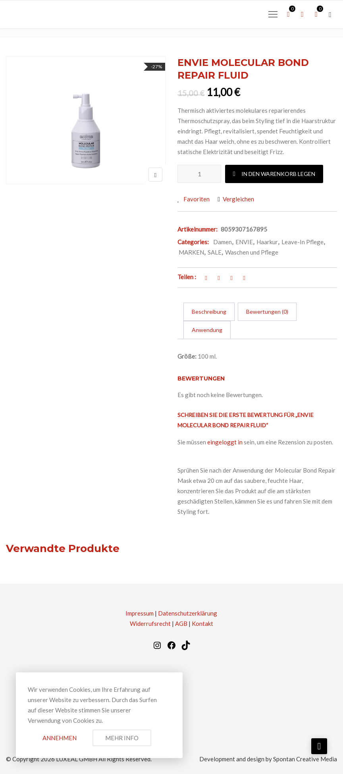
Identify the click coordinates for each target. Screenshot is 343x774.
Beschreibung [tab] (209, 311)
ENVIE (244, 241)
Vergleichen (238, 199)
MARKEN (191, 252)
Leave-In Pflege (302, 241)
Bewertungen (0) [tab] (267, 311)
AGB (181, 623)
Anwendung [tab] (207, 329)
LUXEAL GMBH (76, 758)
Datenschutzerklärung (187, 613)
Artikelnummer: (197, 229)
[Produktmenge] (199, 174)
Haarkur (267, 241)
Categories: (193, 241)
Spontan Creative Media (305, 758)
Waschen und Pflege (251, 252)
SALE (215, 252)
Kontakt (202, 623)
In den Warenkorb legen (278, 173)
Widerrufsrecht (150, 623)
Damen (222, 241)
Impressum (139, 613)
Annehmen (59, 737)
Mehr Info (122, 737)
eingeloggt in (225, 442)
